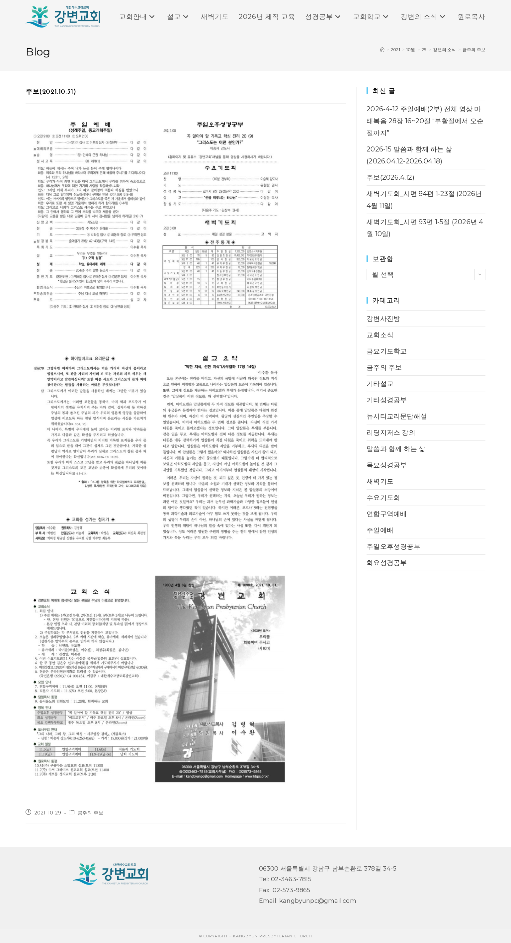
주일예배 (380, 530)
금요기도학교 (387, 351)
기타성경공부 (387, 400)
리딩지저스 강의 (391, 432)
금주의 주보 (474, 49)
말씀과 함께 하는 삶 (396, 449)
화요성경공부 (387, 563)
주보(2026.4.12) (390, 177)
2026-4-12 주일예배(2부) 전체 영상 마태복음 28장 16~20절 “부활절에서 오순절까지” (425, 121)
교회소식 (380, 335)
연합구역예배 (387, 514)
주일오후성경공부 (393, 546)
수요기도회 (383, 498)
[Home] (382, 49)
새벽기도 (380, 481)
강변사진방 (383, 319)
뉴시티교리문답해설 (397, 416)
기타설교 (380, 384)
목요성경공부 (387, 465)
